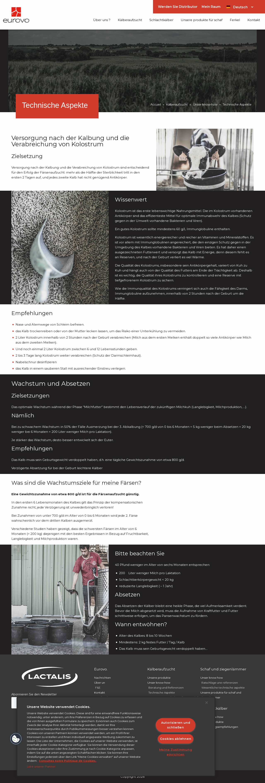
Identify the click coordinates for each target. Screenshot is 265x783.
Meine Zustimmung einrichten (175, 752)
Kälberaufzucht (130, 20)
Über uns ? (101, 20)
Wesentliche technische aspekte (223, 687)
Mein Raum (211, 7)
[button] (16, 738)
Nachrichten (102, 677)
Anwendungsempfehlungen (219, 726)
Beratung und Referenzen (166, 687)
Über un (99, 682)
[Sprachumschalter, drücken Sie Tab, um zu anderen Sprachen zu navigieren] (239, 7)
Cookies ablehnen (175, 738)
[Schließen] (206, 702)
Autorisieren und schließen (175, 725)
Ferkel (235, 20)
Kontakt (253, 20)
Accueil (156, 104)
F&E (97, 687)
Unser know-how (205, 104)
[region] (116, 736)
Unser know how (211, 677)
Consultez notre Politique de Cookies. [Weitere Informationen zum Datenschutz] (67, 760)
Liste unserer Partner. (41, 766)
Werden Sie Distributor (178, 7)
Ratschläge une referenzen (219, 682)
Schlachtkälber (161, 20)
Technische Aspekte (161, 692)
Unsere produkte (159, 677)
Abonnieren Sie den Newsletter (34, 694)
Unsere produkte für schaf (201, 20)
